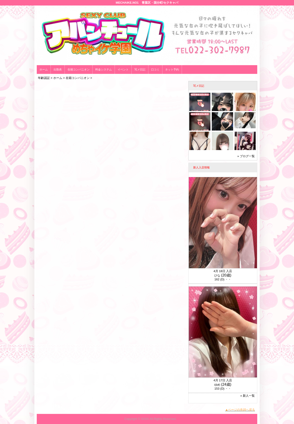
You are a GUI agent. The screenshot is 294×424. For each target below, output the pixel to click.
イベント (123, 69)
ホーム (44, 69)
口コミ (155, 69)
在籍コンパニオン (79, 69)
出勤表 (58, 69)
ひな (217, 275)
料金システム (103, 69)
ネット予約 (172, 69)
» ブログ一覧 (246, 156)
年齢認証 (44, 78)
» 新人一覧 (247, 395)
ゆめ (217, 384)
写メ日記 (139, 69)
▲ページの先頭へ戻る (240, 409)
